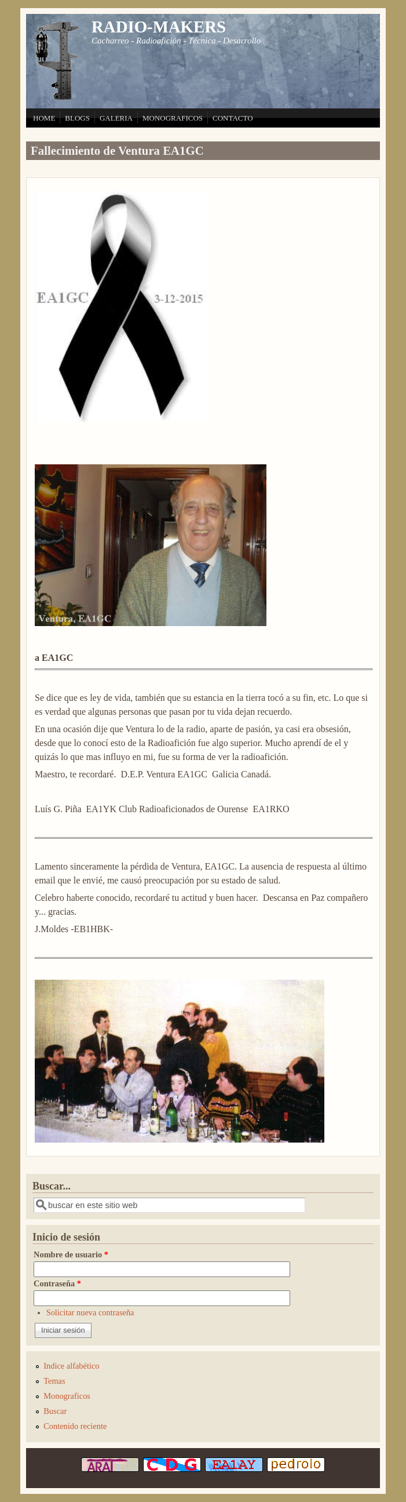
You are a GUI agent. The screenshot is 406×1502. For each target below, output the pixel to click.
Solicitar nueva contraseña (90, 1312)
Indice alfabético (71, 1365)
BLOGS (77, 118)
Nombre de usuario (71, 1254)
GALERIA (116, 118)
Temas (54, 1380)
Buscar (55, 1411)
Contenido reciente (75, 1426)
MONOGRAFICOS (172, 118)
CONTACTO (233, 118)
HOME (44, 118)
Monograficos (66, 1396)
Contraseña (57, 1283)
